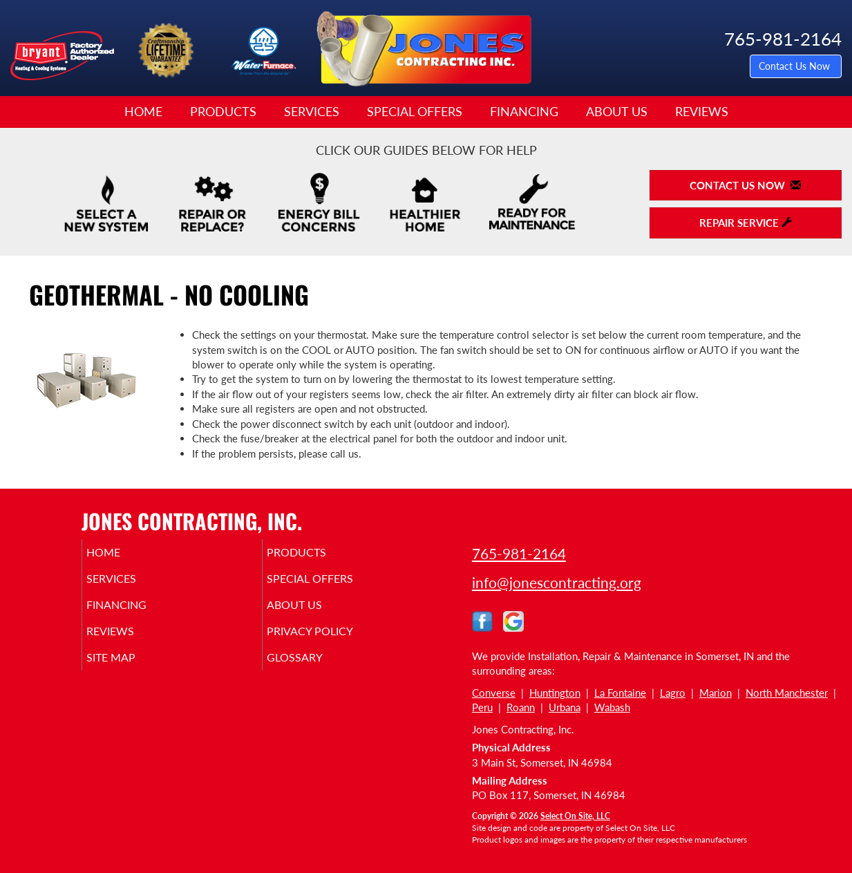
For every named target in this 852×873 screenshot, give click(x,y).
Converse (493, 692)
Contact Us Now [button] (796, 66)
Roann (521, 707)
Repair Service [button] (745, 222)
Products (223, 111)
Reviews (701, 111)
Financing (524, 111)
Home (143, 111)
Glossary (314, 669)
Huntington (554, 692)
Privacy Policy (331, 640)
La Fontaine (620, 692)
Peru (482, 707)
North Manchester (787, 692)
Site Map (131, 669)
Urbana (564, 707)
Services (311, 111)
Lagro (672, 692)
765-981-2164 (519, 553)
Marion (715, 692)
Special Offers (414, 111)
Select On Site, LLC (575, 816)
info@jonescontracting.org (556, 582)
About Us (616, 111)
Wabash (612, 707)
